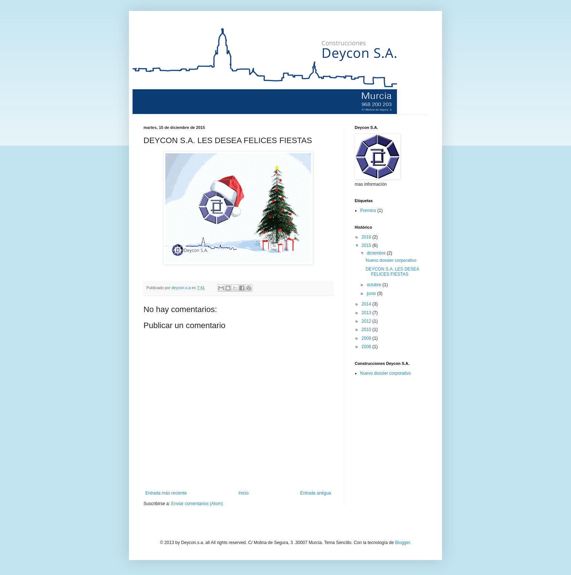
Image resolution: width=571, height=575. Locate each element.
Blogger (402, 542)
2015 (367, 245)
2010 (367, 329)
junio (372, 293)
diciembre (377, 253)
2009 (367, 338)
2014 (367, 304)
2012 (367, 321)
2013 (367, 312)
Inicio (244, 493)
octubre (374, 284)
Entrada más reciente (166, 493)
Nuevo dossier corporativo (391, 260)
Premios (368, 210)
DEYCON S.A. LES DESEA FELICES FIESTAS (392, 272)
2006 (367, 346)
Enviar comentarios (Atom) (197, 503)
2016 (367, 237)
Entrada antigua (315, 493)
